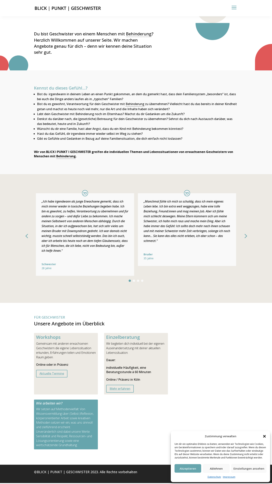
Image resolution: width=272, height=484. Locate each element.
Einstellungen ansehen (248, 468)
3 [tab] (138, 282)
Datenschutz (214, 477)
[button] (264, 436)
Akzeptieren (188, 468)
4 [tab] (142, 282)
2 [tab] (134, 282)
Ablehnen (216, 468)
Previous (31, 236)
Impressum (229, 477)
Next (241, 236)
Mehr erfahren (120, 389)
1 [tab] (130, 282)
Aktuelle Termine (51, 374)
